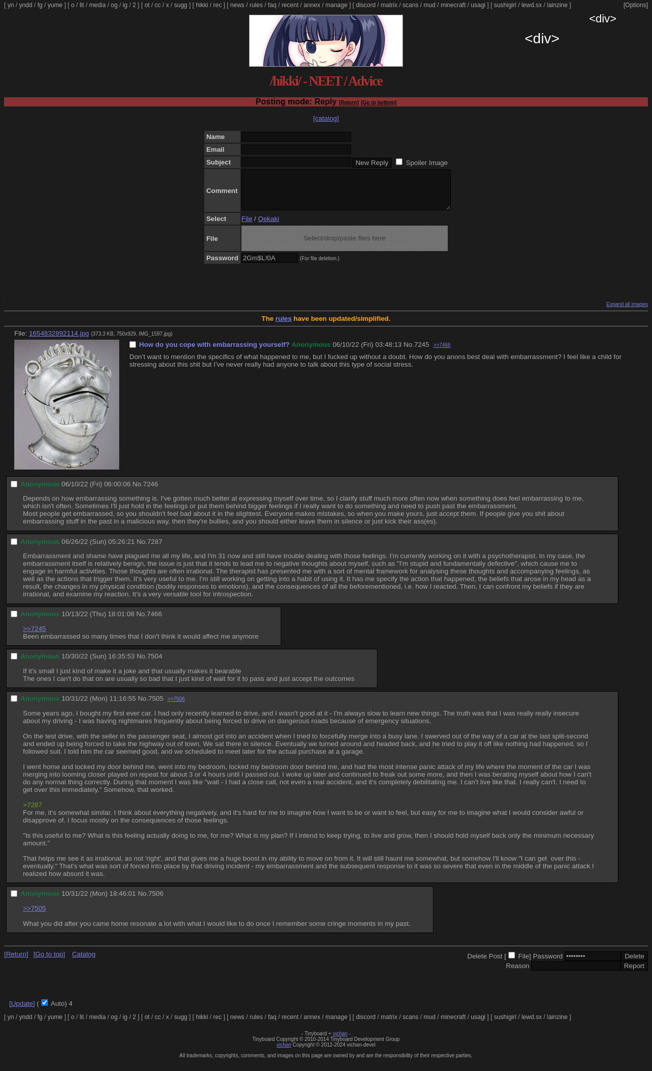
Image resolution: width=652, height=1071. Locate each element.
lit (81, 5)
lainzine (557, 5)
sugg (180, 5)
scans (410, 5)
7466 (154, 621)
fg (39, 5)
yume (54, 5)
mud (430, 5)
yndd (25, 5)
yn (11, 5)
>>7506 (176, 706)
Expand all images (627, 312)
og (114, 5)
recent (290, 5)
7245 (421, 352)
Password (548, 964)
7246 (150, 492)
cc (158, 5)
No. (408, 352)
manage (336, 5)
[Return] (349, 102)
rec (217, 5)
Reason (517, 973)
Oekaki (268, 226)
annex (312, 5)
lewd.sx (532, 5)
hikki (202, 5)
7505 (156, 706)
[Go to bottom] (378, 102)
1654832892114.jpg (59, 341)
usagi (478, 5)
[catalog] (326, 118)
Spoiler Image (427, 163)
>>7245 (34, 636)
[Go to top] (49, 962)
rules (256, 5)
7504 (154, 664)
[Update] (22, 1011)
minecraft (453, 5)
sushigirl (505, 5)
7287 (154, 549)
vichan (340, 1041)
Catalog (83, 962)
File (246, 226)
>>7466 (442, 352)
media (97, 5)
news (237, 5)
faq (272, 5)
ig (125, 5)
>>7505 (34, 916)
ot (147, 5)
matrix (389, 5)
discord (366, 5)
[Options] (635, 5)
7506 (156, 901)
